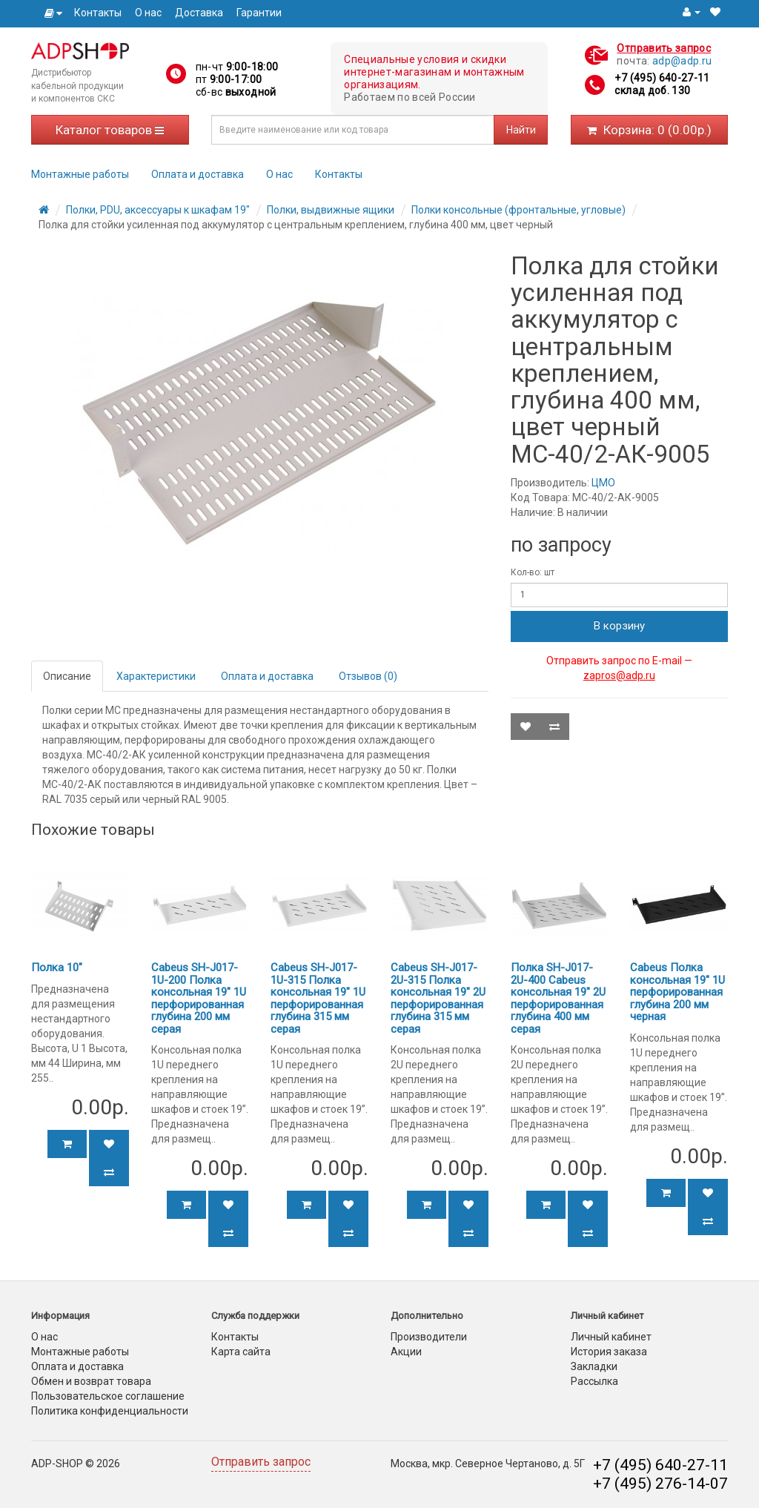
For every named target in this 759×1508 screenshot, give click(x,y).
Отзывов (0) (368, 676)
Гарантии (259, 13)
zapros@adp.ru (619, 675)
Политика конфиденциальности (109, 1411)
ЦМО (603, 483)
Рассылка (594, 1381)
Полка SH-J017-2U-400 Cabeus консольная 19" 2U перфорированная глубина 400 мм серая (558, 998)
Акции (406, 1351)
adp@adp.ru (682, 61)
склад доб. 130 (652, 90)
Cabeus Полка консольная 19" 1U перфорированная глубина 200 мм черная (677, 992)
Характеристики (156, 676)
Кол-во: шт (532, 572)
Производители (429, 1337)
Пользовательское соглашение (108, 1396)
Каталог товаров (110, 129)
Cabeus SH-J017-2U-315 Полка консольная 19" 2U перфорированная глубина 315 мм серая (438, 998)
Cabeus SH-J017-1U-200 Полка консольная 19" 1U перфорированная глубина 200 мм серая (198, 998)
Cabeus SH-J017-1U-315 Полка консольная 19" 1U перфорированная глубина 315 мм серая (318, 998)
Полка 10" (56, 967)
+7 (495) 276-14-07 (660, 1483)
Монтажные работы (80, 174)
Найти (521, 130)
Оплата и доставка (197, 174)
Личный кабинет (611, 1337)
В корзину (619, 625)
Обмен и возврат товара (91, 1381)
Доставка (199, 13)
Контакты (98, 13)
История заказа (609, 1351)
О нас (148, 13)
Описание (67, 676)
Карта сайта (241, 1351)
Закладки (594, 1366)
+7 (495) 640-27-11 (661, 78)
